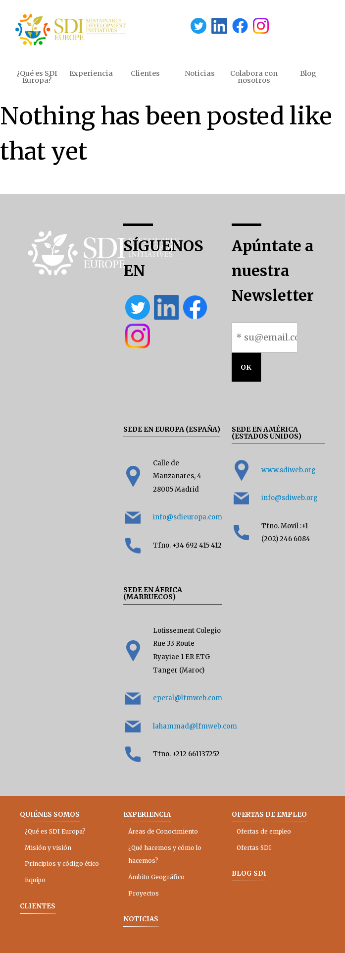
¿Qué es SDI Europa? (37, 77)
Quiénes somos (50, 814)
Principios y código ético (62, 863)
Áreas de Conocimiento (163, 831)
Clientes (145, 73)
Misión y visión (48, 847)
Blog (308, 73)
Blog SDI (249, 873)
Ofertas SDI (254, 847)
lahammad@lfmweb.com (195, 726)
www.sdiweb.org (288, 470)
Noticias (200, 73)
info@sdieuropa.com (187, 517)
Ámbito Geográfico (156, 877)
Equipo (35, 880)
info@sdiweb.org (289, 498)
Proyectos (143, 893)
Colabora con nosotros (254, 77)
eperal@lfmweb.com (187, 698)
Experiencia (91, 73)
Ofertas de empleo (269, 814)
